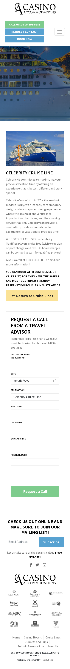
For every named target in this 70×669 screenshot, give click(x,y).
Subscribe (51, 542)
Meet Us (53, 646)
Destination (17, 390)
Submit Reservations (31, 646)
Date (13, 373)
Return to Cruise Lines (32, 295)
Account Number (20, 356)
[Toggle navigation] (59, 32)
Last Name (16, 422)
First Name (17, 406)
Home (16, 637)
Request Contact (24, 32)
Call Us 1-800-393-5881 (24, 24)
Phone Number (19, 454)
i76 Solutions (47, 659)
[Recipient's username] (22, 542)
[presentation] (39, 476)
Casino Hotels (33, 637)
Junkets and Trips (36, 642)
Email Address (18, 438)
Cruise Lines (53, 637)
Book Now (24, 39)
